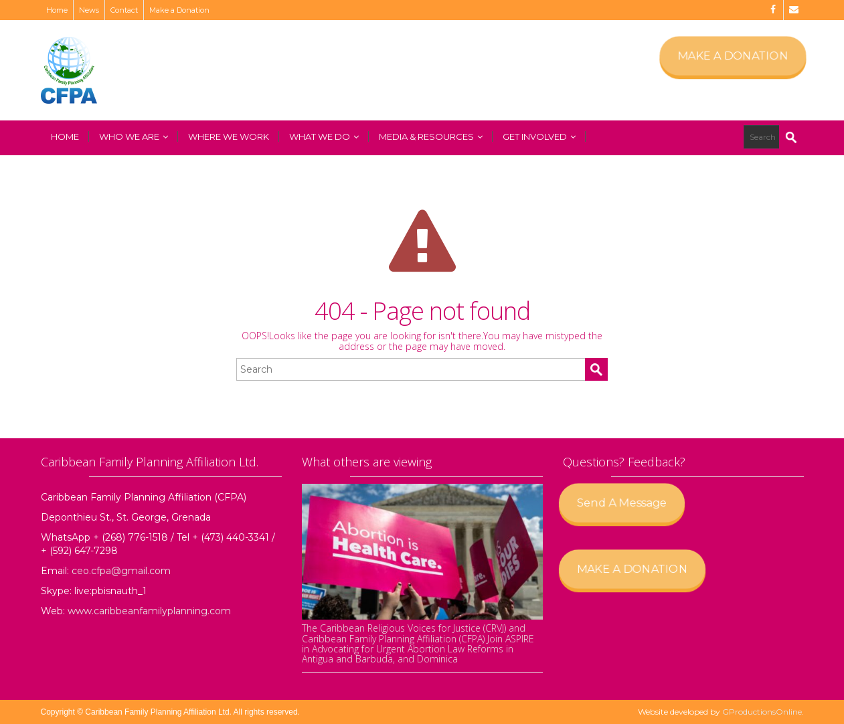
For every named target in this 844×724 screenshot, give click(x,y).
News (89, 10)
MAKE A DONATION (732, 56)
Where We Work (228, 136)
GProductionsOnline (762, 712)
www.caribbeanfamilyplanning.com (149, 611)
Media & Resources (431, 136)
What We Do (324, 136)
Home (57, 10)
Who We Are (133, 136)
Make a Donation (179, 10)
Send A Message (625, 502)
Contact (124, 10)
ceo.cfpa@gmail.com (121, 571)
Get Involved (539, 136)
